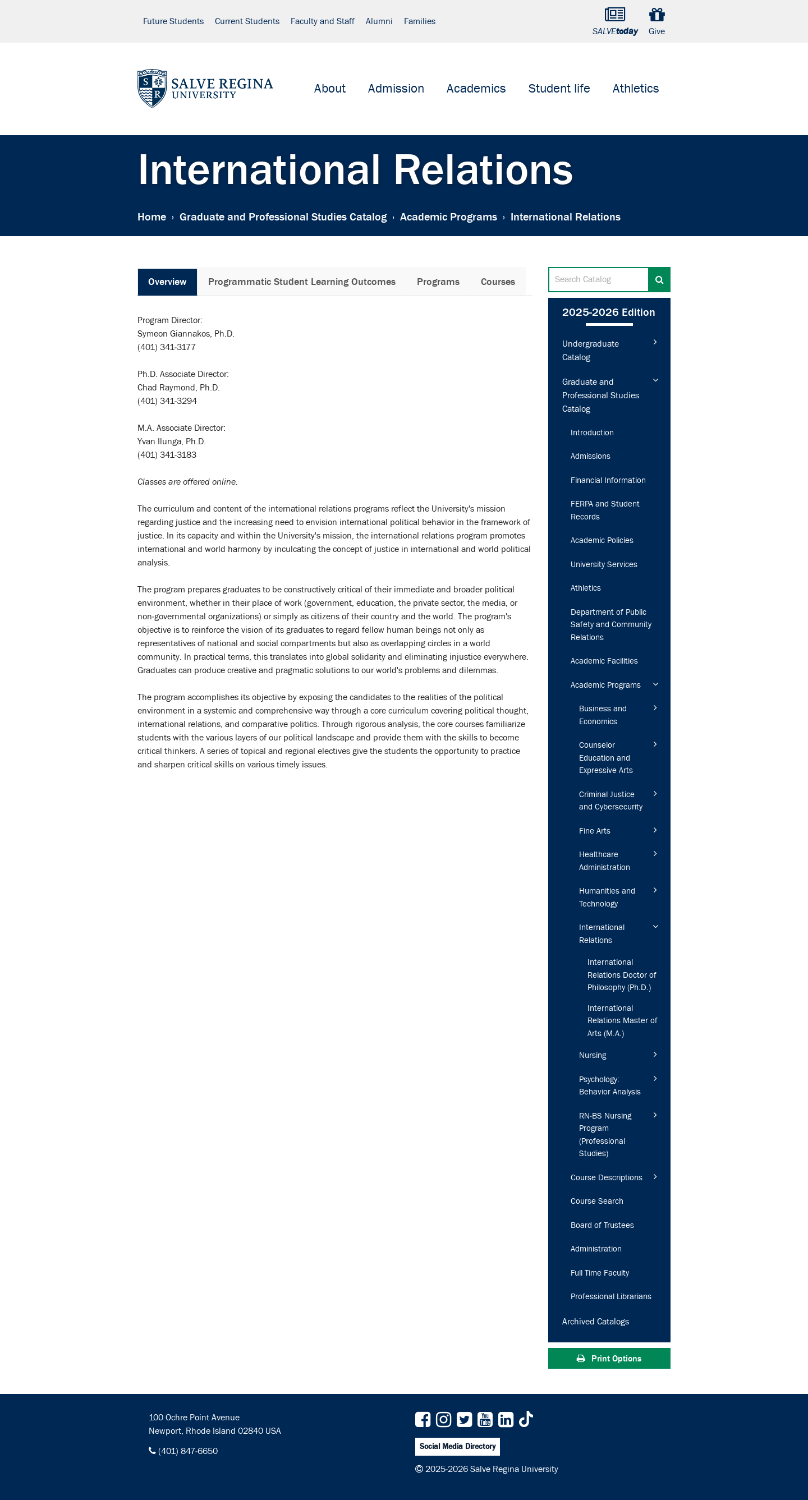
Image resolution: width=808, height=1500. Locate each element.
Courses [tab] (498, 281)
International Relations (602, 934)
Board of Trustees (602, 1225)
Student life (559, 88)
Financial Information (608, 480)
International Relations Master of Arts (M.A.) (622, 1021)
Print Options (609, 1358)
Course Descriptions (606, 1177)
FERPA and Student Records (605, 510)
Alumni (379, 21)
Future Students (173, 21)
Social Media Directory (457, 1446)
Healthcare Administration (604, 861)
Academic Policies (602, 540)
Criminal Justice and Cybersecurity (610, 801)
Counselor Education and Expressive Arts (606, 757)
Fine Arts (594, 831)
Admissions (590, 456)
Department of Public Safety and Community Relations (611, 625)
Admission (396, 88)
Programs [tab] (438, 281)
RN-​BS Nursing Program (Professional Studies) (605, 1135)
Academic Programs (448, 216)
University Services (604, 564)
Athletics (636, 88)
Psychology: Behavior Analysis (610, 1086)
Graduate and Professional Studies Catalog (283, 216)
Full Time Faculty (600, 1273)
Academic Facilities (604, 661)
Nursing (592, 1055)
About (330, 88)
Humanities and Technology (607, 897)
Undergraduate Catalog (590, 350)
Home (151, 216)
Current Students (247, 21)
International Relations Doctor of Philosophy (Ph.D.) (621, 975)
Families (419, 21)
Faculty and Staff (323, 21)
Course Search (597, 1201)
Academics (476, 88)
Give (657, 21)
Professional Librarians (611, 1296)
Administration (596, 1249)
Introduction (592, 433)
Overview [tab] (167, 281)
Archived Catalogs (595, 1322)
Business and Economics (603, 715)
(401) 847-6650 (188, 1451)
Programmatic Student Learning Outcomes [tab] (302, 281)
